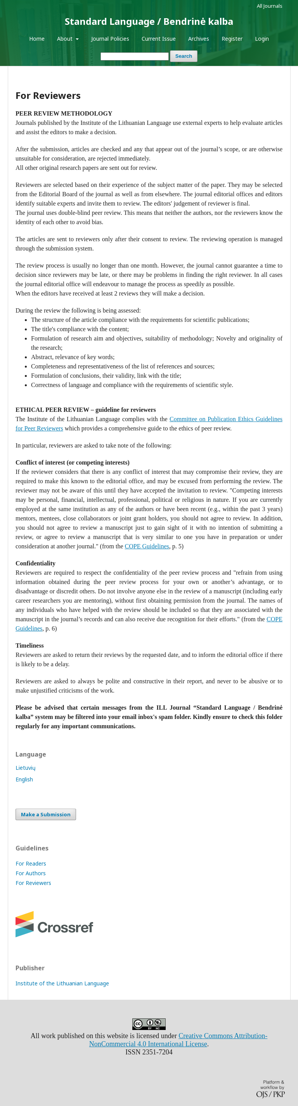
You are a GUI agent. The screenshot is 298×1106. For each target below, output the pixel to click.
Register (232, 38)
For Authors (31, 873)
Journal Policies (110, 38)
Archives (198, 38)
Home (37, 38)
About (65, 38)
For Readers (31, 863)
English (24, 779)
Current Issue (159, 38)
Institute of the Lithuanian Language (62, 983)
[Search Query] (134, 56)
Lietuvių (26, 767)
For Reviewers (33, 883)
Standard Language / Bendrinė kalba (149, 21)
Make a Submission (46, 814)
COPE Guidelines (147, 546)
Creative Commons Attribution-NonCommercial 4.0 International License (178, 1040)
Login (262, 38)
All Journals (269, 5)
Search (183, 56)
